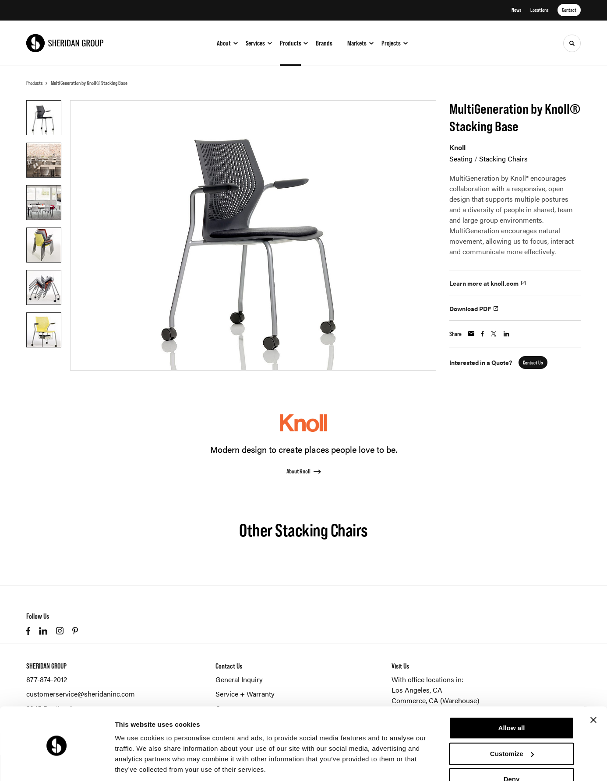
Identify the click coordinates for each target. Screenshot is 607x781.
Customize (512, 723)
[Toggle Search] (572, 43)
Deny (512, 749)
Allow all (511, 698)
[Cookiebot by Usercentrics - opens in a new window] (56, 763)
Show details (135, 763)
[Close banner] (593, 690)
